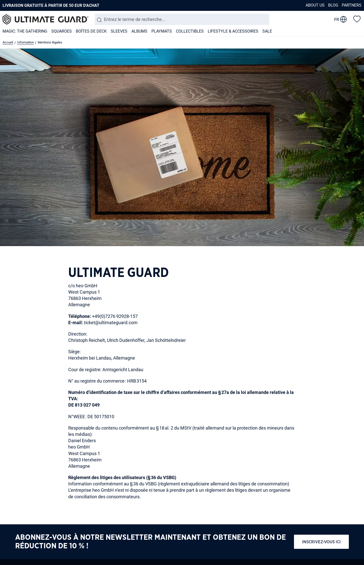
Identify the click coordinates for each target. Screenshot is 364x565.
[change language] (340, 19)
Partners (351, 5)
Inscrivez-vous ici (321, 542)
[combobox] (182, 19)
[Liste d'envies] (357, 19)
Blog (333, 5)
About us (315, 5)
